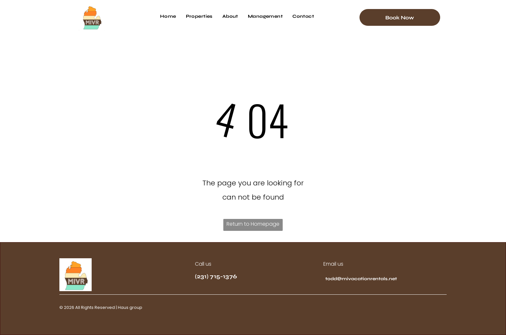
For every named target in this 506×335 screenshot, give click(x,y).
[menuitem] (168, 16)
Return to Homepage (253, 224)
